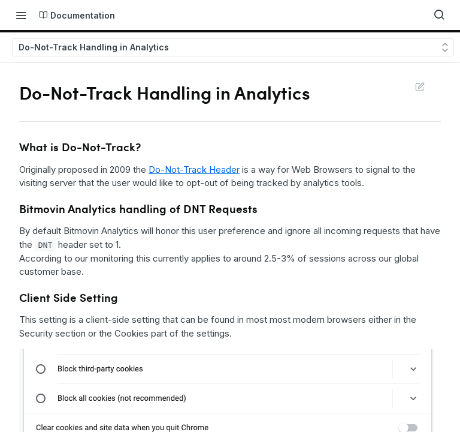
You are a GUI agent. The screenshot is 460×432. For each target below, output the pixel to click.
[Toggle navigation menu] (21, 15)
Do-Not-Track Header (194, 169)
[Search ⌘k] (439, 15)
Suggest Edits (419, 86)
